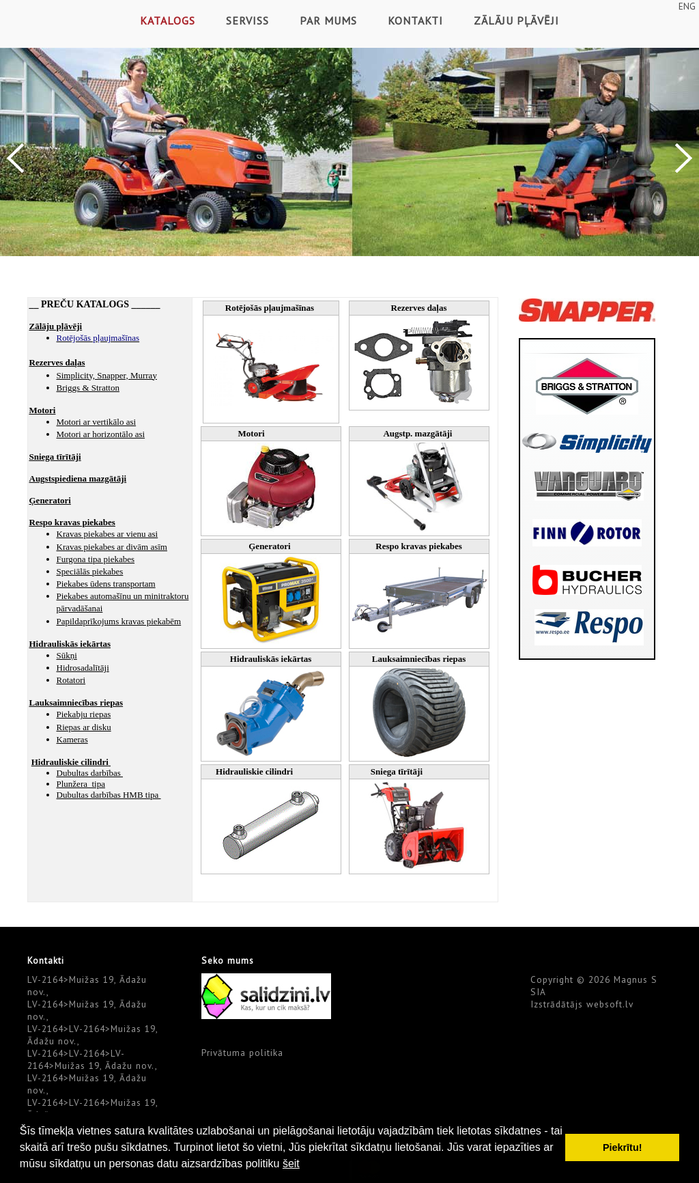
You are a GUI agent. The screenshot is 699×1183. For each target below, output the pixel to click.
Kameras (72, 739)
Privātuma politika (242, 1052)
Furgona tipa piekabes (96, 559)
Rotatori (71, 680)
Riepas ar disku (84, 727)
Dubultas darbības (90, 773)
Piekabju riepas (84, 714)
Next (683, 158)
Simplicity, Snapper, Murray (107, 375)
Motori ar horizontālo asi (101, 434)
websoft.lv (609, 1004)
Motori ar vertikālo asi (97, 422)
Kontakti (415, 20)
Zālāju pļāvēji (516, 20)
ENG (687, 6)
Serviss (247, 20)
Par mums (328, 20)
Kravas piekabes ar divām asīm (112, 547)
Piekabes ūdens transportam (106, 584)
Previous (15, 158)
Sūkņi (67, 655)
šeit (291, 1163)
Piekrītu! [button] (622, 1147)
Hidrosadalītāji (83, 668)
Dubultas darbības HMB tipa (109, 795)
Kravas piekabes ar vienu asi (107, 534)
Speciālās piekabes (90, 571)
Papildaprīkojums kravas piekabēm (119, 621)
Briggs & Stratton (88, 387)
